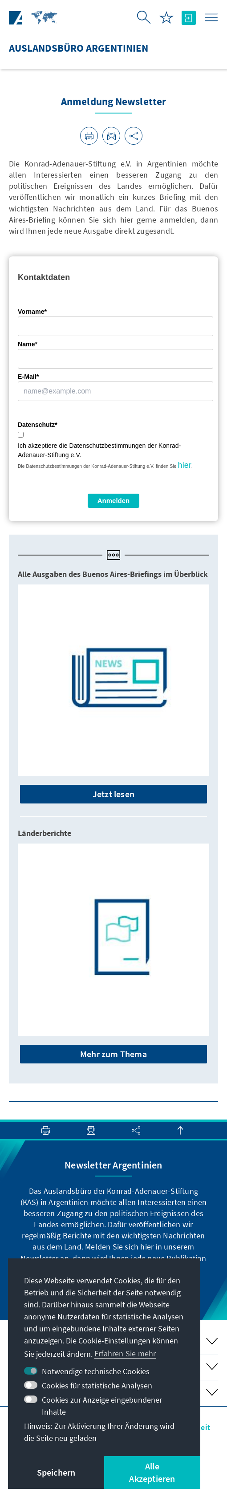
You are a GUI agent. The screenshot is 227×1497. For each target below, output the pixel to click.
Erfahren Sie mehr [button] (125, 1353)
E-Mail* (28, 376)
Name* (27, 344)
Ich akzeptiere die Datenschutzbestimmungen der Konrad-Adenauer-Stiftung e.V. (99, 450)
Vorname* (32, 311)
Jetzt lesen (113, 793)
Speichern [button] (56, 1472)
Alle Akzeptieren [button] (152, 1472)
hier (184, 465)
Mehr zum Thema (113, 1053)
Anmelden (113, 500)
